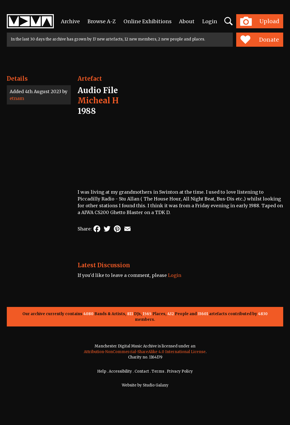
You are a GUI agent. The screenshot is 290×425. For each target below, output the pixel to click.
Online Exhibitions (147, 21)
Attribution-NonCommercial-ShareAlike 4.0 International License (145, 351)
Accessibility (120, 371)
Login (209, 21)
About (187, 21)
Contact (142, 371)
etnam (17, 98)
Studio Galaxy (156, 385)
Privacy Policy (180, 371)
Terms (158, 371)
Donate (259, 39)
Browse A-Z (102, 21)
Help (101, 371)
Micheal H (98, 100)
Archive (70, 21)
